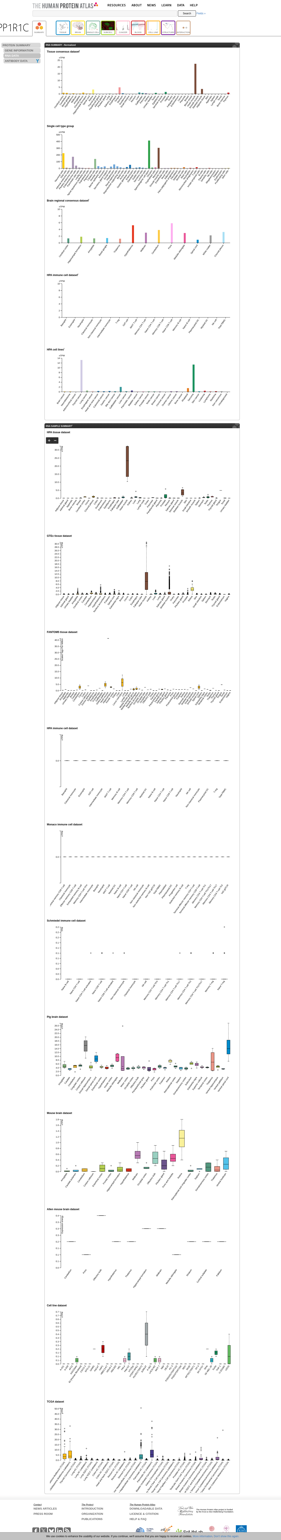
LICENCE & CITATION (144, 1513)
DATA (180, 5)
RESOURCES (116, 5)
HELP (194, 5)
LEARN (166, 5)
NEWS (151, 5)
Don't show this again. (226, 1536)
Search (187, 13)
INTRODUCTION (92, 1508)
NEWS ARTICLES (45, 1508)
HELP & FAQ (138, 1519)
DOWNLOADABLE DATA (146, 1508)
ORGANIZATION (92, 1513)
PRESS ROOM (43, 1513)
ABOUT (136, 5)
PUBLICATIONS (92, 1519)
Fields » (200, 13)
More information (202, 1536)
